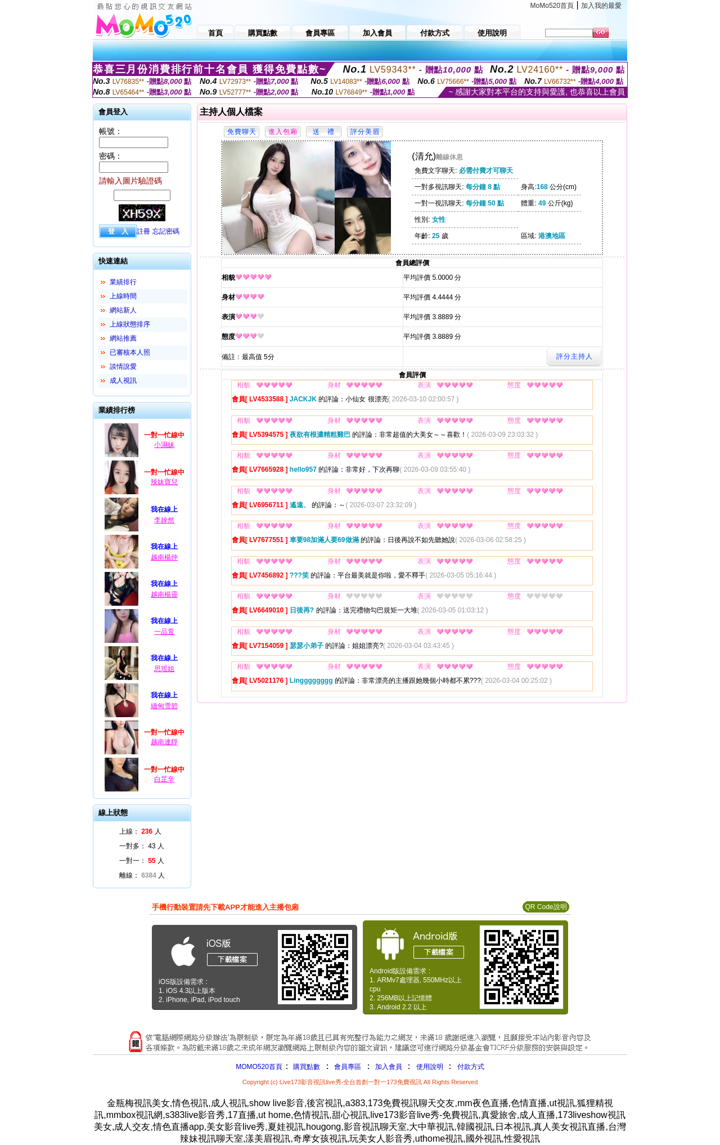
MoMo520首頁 (552, 6)
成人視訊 (123, 380)
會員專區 (347, 1067)
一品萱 (164, 632)
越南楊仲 (164, 557)
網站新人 (123, 310)
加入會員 (388, 1067)
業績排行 (123, 282)
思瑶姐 (164, 669)
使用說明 (429, 1067)
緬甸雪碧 (164, 706)
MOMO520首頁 (259, 1067)
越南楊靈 (164, 594)
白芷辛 (164, 779)
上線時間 (123, 296)
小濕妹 (164, 445)
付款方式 (470, 1067)
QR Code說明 (545, 907)
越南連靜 (164, 742)
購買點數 (305, 1067)
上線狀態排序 (130, 324)
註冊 (143, 231)
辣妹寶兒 (164, 482)
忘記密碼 (165, 231)
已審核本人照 (130, 352)
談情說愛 (123, 366)
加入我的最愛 (601, 6)
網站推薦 (123, 338)
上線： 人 (140, 831)
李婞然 (164, 520)
